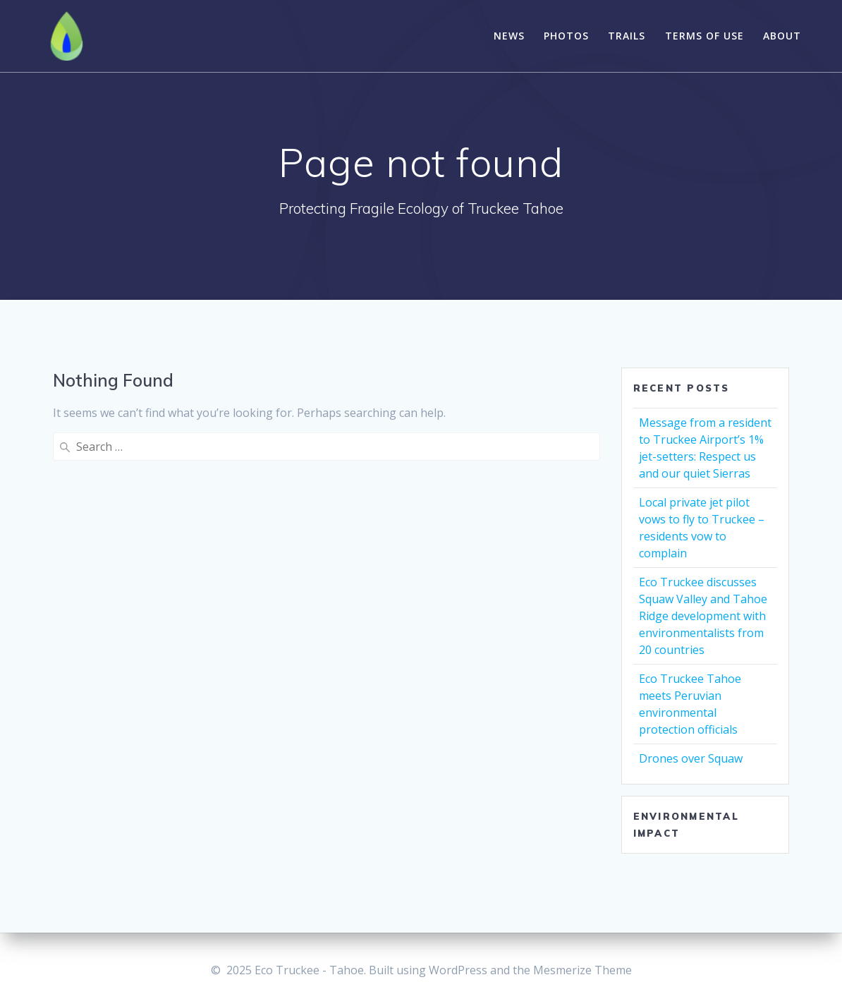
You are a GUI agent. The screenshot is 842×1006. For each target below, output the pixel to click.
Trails (626, 35)
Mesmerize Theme (582, 970)
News (509, 35)
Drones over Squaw (691, 758)
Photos (566, 35)
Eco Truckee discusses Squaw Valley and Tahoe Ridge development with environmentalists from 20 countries (703, 615)
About (782, 35)
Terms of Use (704, 35)
